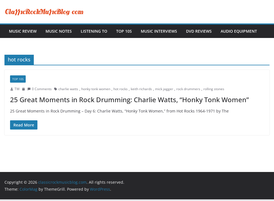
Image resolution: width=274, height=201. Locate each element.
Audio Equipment (239, 31)
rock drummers (188, 89)
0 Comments (39, 89)
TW (17, 89)
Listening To (94, 31)
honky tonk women (95, 89)
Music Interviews (159, 31)
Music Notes (59, 31)
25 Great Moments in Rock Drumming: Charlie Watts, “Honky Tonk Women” (129, 99)
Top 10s (124, 31)
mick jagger (164, 89)
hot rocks (120, 89)
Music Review (23, 31)
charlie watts (68, 89)
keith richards (141, 89)
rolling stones (213, 89)
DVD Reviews (199, 31)
